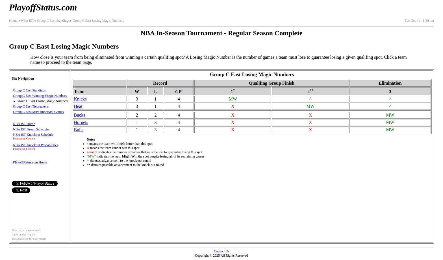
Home (13, 21)
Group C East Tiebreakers (30, 106)
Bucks (79, 115)
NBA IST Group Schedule (31, 129)
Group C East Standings (52, 21)
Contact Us (221, 251)
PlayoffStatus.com (43, 7)
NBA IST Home (24, 124)
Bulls (78, 129)
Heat (78, 106)
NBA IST (26, 21)
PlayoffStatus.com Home (30, 162)
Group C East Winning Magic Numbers (40, 96)
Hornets (81, 122)
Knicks (80, 99)
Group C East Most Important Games (38, 112)
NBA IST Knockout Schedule (33, 135)
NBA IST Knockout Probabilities (35, 145)
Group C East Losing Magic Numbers (97, 21)
